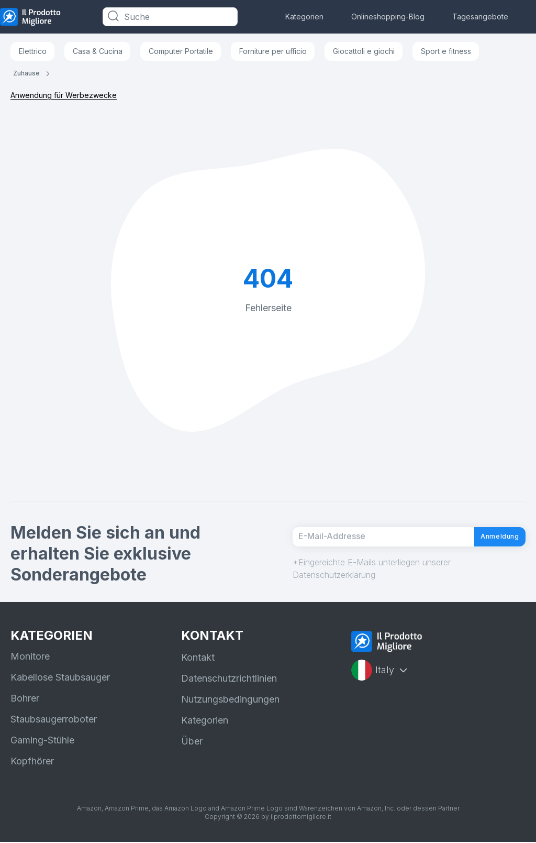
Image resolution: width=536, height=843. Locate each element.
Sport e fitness (446, 51)
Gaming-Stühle (42, 741)
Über (192, 742)
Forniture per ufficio (273, 51)
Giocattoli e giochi (364, 51)
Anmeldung (490, 537)
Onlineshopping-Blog (388, 16)
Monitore (30, 657)
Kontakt (198, 658)
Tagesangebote (480, 16)
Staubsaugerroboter (53, 720)
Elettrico (33, 51)
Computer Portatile (181, 51)
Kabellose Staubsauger (60, 678)
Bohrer (24, 699)
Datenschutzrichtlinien (229, 679)
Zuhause (26, 73)
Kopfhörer (32, 762)
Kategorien (304, 16)
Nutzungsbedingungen (230, 700)
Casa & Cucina (97, 51)
